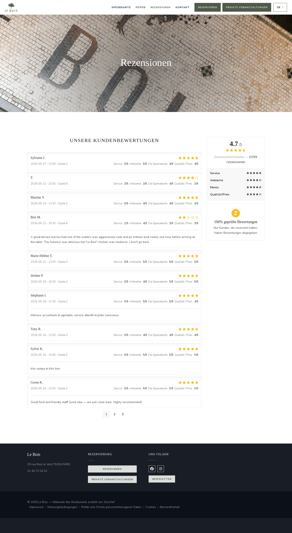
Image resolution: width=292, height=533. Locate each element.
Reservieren (207, 7)
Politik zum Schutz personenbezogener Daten (113, 507)
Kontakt (182, 7)
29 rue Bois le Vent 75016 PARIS (55, 464)
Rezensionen (160, 7)
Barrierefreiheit (169, 507)
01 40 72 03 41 (37, 471)
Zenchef (109, 502)
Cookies (152, 507)
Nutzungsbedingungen (64, 507)
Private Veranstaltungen (247, 7)
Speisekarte (121, 7)
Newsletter (162, 479)
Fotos (140, 7)
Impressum (38, 507)
